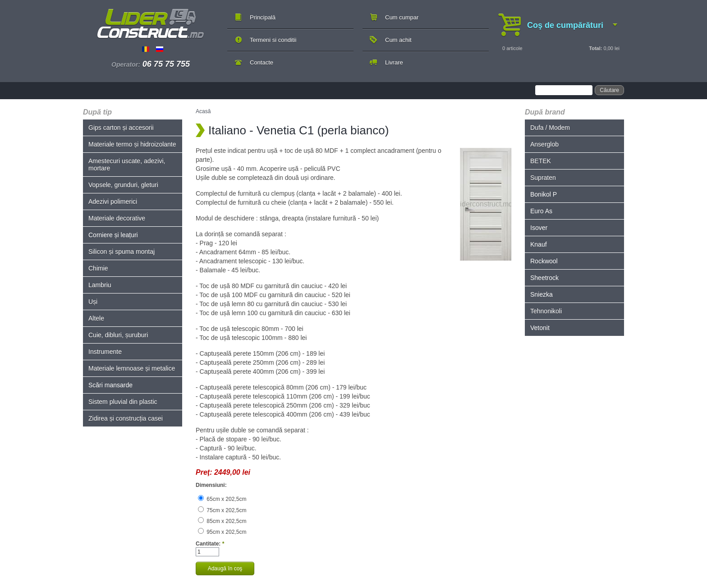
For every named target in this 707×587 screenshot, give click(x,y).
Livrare (394, 62)
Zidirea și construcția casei (125, 418)
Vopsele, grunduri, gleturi (123, 184)
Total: (595, 48)
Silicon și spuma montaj (121, 251)
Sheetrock (544, 277)
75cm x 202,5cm (222, 510)
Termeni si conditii (273, 40)
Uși (92, 301)
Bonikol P (543, 194)
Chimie (98, 268)
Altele (96, 318)
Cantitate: (210, 544)
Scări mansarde (110, 385)
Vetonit (540, 327)
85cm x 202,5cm (222, 521)
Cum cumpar (401, 17)
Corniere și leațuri (113, 234)
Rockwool (544, 261)
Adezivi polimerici (112, 201)
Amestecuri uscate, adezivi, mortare (126, 164)
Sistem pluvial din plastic (122, 401)
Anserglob (544, 144)
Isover (538, 227)
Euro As (541, 211)
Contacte (261, 62)
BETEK (540, 161)
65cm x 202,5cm (222, 499)
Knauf (538, 244)
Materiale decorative (116, 218)
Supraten (543, 177)
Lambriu (99, 285)
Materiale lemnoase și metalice (131, 368)
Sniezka (541, 294)
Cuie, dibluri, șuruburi (118, 335)
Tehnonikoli (546, 311)
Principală (262, 17)
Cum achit (398, 40)
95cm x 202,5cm (222, 532)
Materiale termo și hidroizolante (132, 144)
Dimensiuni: (211, 485)
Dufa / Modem (550, 127)
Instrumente (105, 351)
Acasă (203, 111)
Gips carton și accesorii (121, 127)
